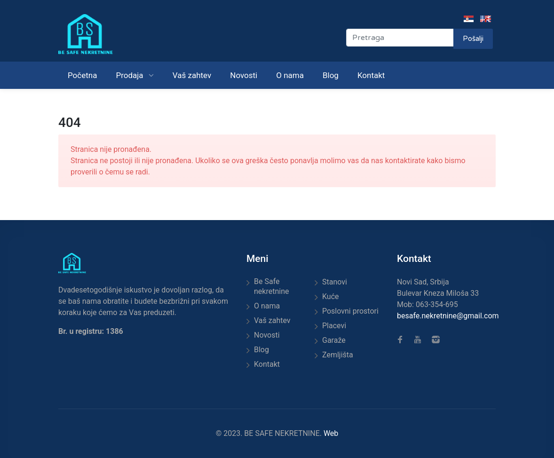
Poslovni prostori (350, 311)
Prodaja (130, 75)
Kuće (330, 296)
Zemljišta (337, 354)
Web (331, 433)
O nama (290, 75)
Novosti (243, 75)
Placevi (334, 325)
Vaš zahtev (192, 75)
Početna (82, 75)
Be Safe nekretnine (271, 286)
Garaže (334, 340)
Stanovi (334, 281)
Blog (331, 75)
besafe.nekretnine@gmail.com (448, 315)
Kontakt (371, 75)
